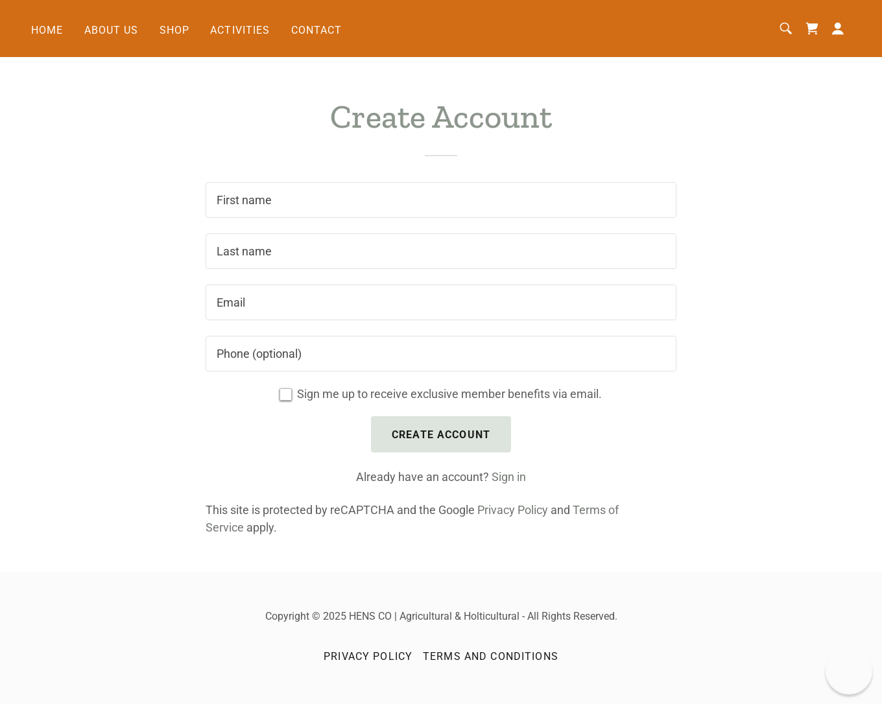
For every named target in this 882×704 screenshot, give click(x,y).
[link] (812, 28)
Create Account (441, 434)
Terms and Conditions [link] (490, 656)
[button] (838, 28)
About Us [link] (111, 30)
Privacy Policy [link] (512, 510)
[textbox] (441, 200)
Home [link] (47, 30)
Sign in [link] (509, 477)
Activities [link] (240, 30)
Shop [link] (175, 30)
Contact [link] (316, 30)
